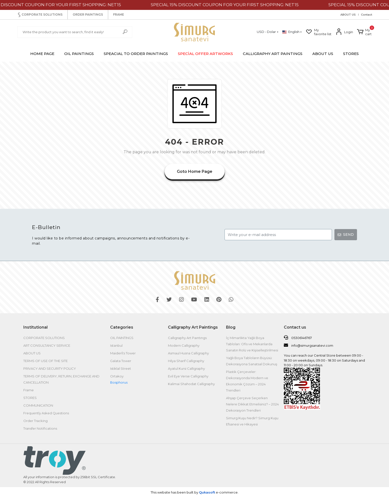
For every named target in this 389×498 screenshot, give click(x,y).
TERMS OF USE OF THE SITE (45, 361)
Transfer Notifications (40, 428)
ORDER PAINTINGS (88, 14)
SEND (346, 234)
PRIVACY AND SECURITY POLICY (49, 368)
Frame (28, 390)
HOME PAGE (42, 53)
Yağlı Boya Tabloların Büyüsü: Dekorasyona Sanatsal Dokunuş (252, 361)
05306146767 (298, 337)
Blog (230, 327)
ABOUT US (348, 15)
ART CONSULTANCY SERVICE (46, 345)
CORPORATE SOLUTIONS (40, 14)
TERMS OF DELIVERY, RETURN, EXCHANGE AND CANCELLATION (61, 379)
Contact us (295, 327)
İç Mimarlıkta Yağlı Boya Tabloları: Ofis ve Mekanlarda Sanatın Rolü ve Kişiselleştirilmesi (252, 344)
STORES (351, 53)
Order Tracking (35, 421)
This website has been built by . (194, 492)
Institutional (35, 327)
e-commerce (226, 492)
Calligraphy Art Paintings (193, 327)
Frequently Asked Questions (46, 413)
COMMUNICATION (38, 405)
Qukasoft (207, 492)
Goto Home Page (194, 171)
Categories (121, 327)
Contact (366, 15)
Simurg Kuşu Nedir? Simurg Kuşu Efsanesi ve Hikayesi (252, 421)
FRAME (118, 14)
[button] (364, 32)
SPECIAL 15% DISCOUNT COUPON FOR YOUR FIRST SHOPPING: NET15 (231, 4)
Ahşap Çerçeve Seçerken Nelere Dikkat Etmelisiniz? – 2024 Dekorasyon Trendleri (252, 404)
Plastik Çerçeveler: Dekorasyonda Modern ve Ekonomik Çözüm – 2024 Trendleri (247, 381)
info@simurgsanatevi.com (308, 345)
